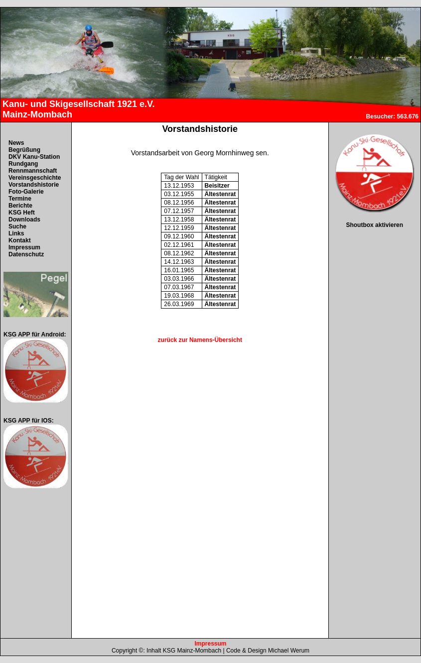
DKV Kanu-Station (34, 156)
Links (16, 233)
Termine (19, 198)
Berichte (20, 205)
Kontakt (19, 240)
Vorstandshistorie (33, 184)
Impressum (24, 247)
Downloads (24, 219)
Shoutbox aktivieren (374, 224)
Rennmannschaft (32, 170)
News (16, 142)
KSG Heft (21, 212)
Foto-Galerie (26, 191)
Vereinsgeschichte (34, 177)
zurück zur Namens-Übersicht (200, 339)
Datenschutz (26, 254)
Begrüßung (24, 149)
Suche (17, 226)
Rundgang (23, 163)
